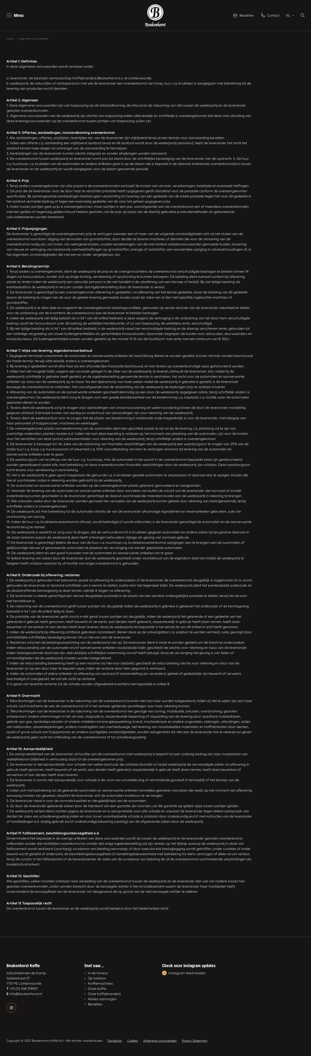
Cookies (132, 1041)
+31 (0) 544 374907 (24, 988)
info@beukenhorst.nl (25, 994)
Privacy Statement (194, 1041)
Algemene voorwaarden (160, 1041)
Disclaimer (115, 1041)
